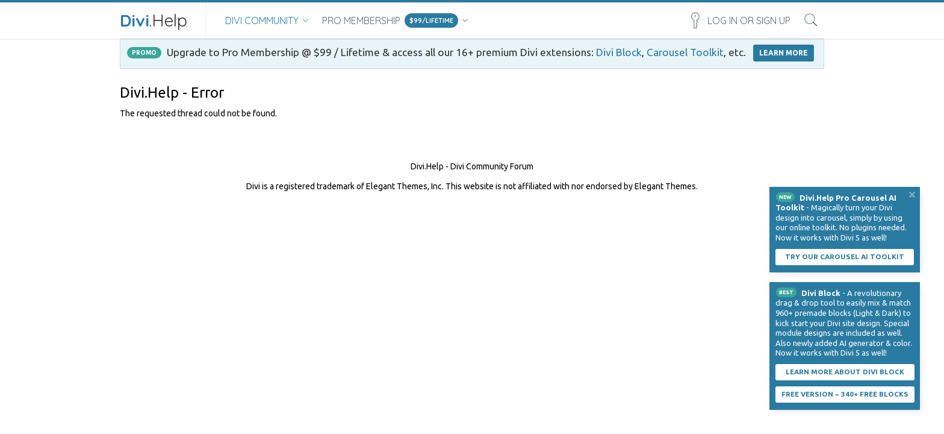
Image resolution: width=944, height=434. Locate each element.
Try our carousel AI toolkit (844, 256)
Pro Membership (361, 20)
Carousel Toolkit (685, 52)
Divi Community (262, 20)
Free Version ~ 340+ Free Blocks (844, 394)
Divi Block (619, 52)
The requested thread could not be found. (198, 113)
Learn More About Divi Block (845, 372)
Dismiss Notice (912, 195)
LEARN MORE (783, 53)
